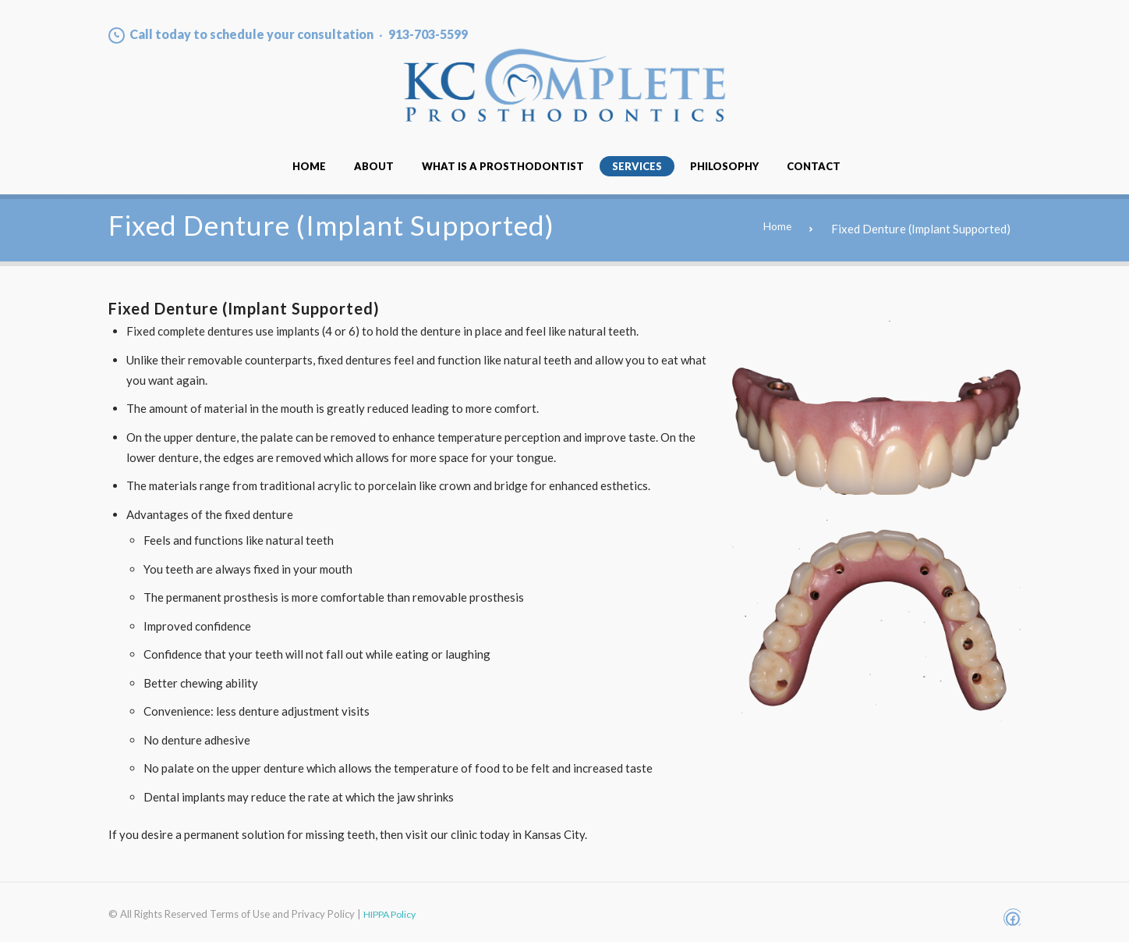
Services (637, 166)
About (374, 166)
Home (309, 166)
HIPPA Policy (392, 914)
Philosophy (724, 166)
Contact (814, 166)
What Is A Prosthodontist (503, 166)
